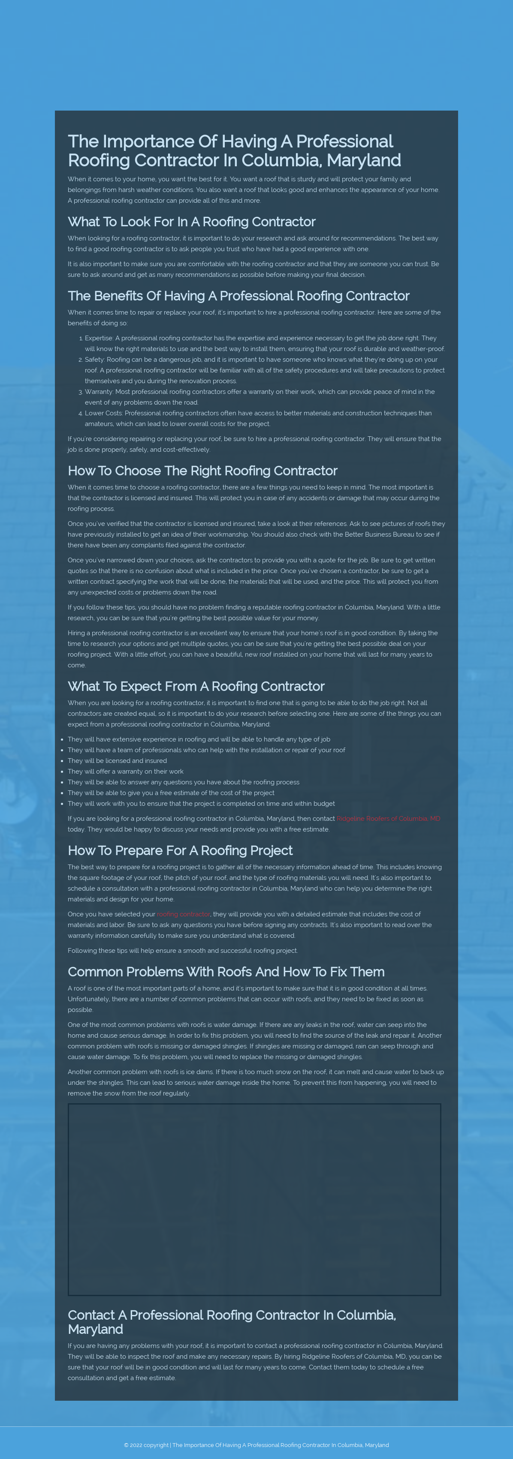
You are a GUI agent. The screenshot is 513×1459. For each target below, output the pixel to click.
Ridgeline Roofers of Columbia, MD (389, 819)
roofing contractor (183, 914)
